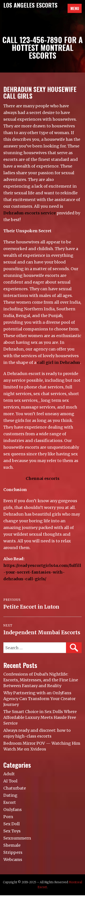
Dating (10, 795)
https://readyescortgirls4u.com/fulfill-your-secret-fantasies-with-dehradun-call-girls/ (42, 572)
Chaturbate (14, 788)
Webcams (12, 859)
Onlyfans (12, 809)
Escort (9, 802)
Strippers (12, 852)
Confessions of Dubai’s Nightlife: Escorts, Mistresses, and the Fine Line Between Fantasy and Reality (40, 680)
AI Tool (10, 781)
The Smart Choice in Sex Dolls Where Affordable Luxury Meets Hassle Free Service (40, 717)
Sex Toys (12, 831)
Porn (8, 816)
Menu (74, 8)
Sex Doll (11, 823)
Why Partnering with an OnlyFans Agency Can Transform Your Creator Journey (39, 698)
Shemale (12, 845)
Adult (9, 773)
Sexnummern (17, 838)
